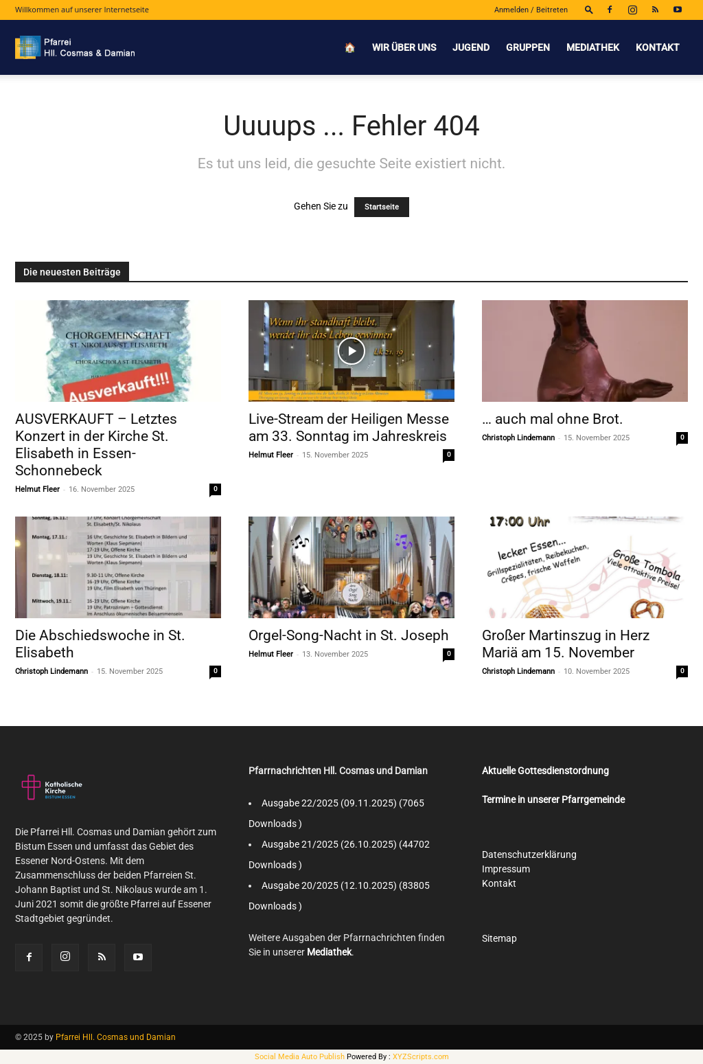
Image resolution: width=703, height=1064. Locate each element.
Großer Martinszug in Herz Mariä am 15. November (565, 644)
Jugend (470, 47)
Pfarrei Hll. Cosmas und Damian (116, 1037)
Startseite (382, 207)
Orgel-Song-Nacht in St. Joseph (349, 635)
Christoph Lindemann (518, 437)
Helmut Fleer (37, 489)
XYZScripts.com (421, 1056)
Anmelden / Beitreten (531, 9)
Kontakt (658, 47)
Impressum (506, 868)
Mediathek (592, 47)
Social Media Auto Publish (300, 1056)
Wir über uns (404, 47)
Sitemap (499, 938)
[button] (589, 9)
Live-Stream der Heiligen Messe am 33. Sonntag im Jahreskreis (349, 427)
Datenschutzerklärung (529, 854)
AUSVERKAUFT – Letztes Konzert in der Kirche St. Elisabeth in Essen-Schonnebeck (96, 445)
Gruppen (528, 47)
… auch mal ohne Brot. (552, 419)
